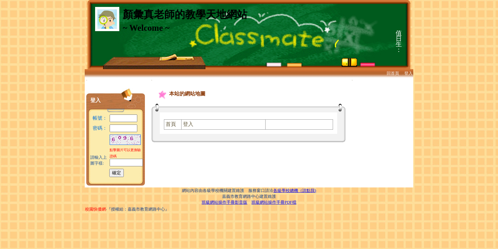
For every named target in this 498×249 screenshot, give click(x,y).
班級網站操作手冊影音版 (224, 202)
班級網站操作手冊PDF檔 (273, 202)
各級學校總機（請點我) (294, 190)
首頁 (171, 124)
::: (86, 80)
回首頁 (393, 73)
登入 (408, 73)
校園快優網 (95, 209)
